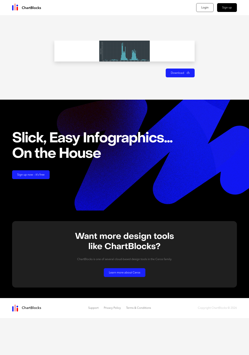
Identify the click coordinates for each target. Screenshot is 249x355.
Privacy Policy (112, 345)
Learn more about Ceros (124, 309)
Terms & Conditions (138, 345)
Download (177, 110)
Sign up (227, 7)
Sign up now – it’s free (31, 211)
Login (204, 7)
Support (93, 345)
